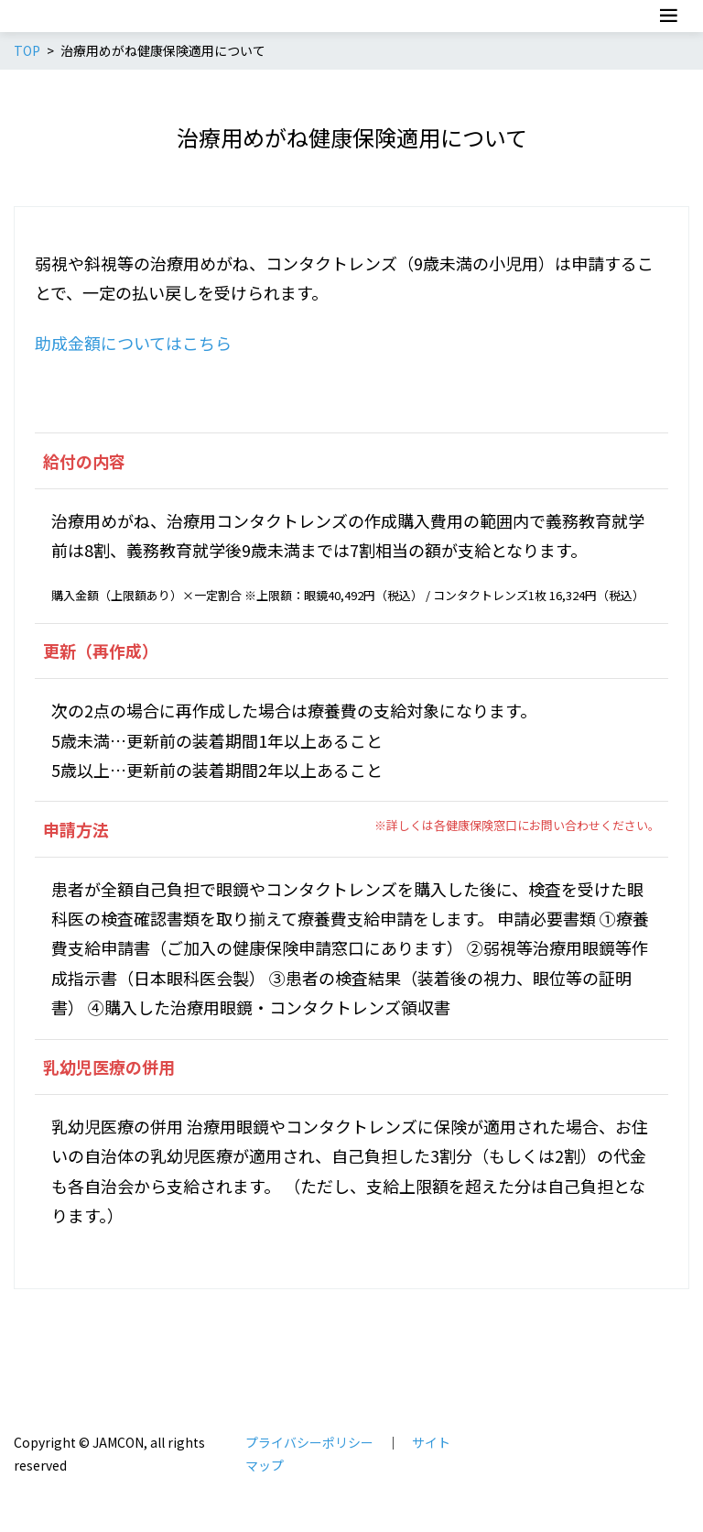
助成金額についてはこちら (133, 343)
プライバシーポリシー (309, 1442)
